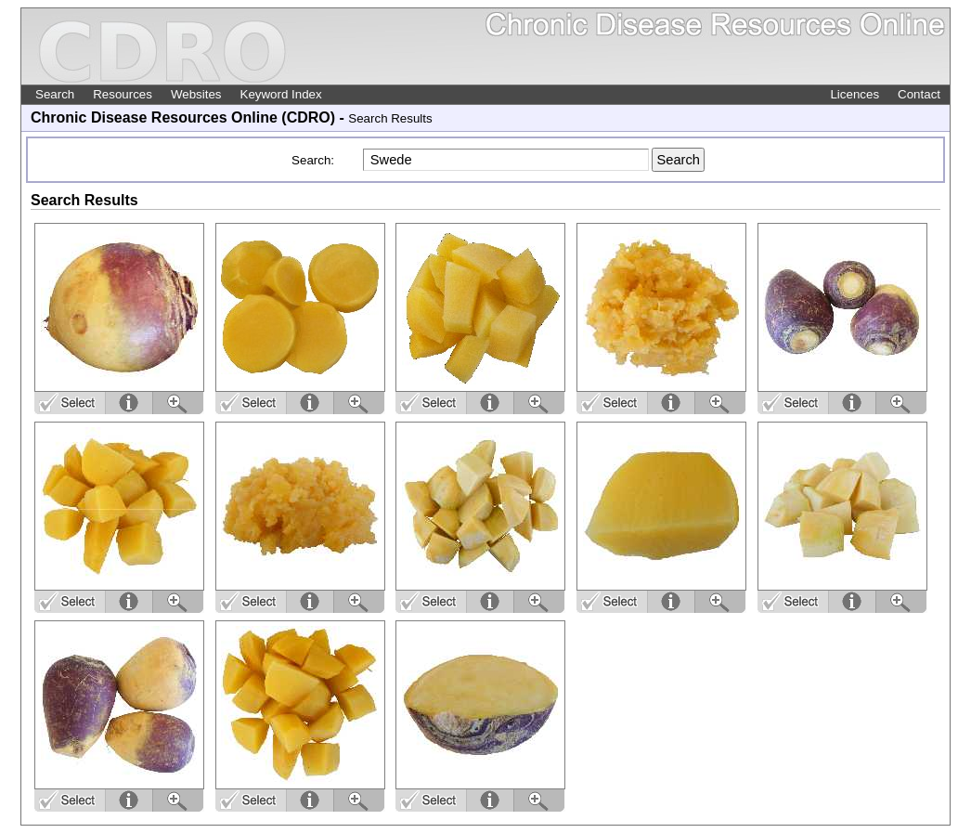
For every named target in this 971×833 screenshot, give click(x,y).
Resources (122, 94)
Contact (919, 94)
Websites (196, 94)
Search (54, 94)
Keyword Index (281, 94)
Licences (854, 94)
